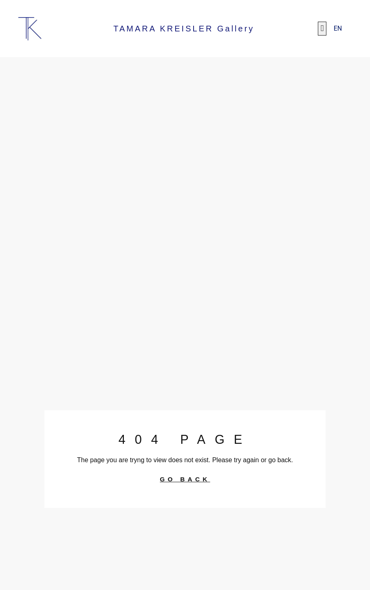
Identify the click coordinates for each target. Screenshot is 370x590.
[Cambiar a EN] (338, 28)
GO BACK (185, 479)
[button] (322, 29)
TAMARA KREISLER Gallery (183, 28)
